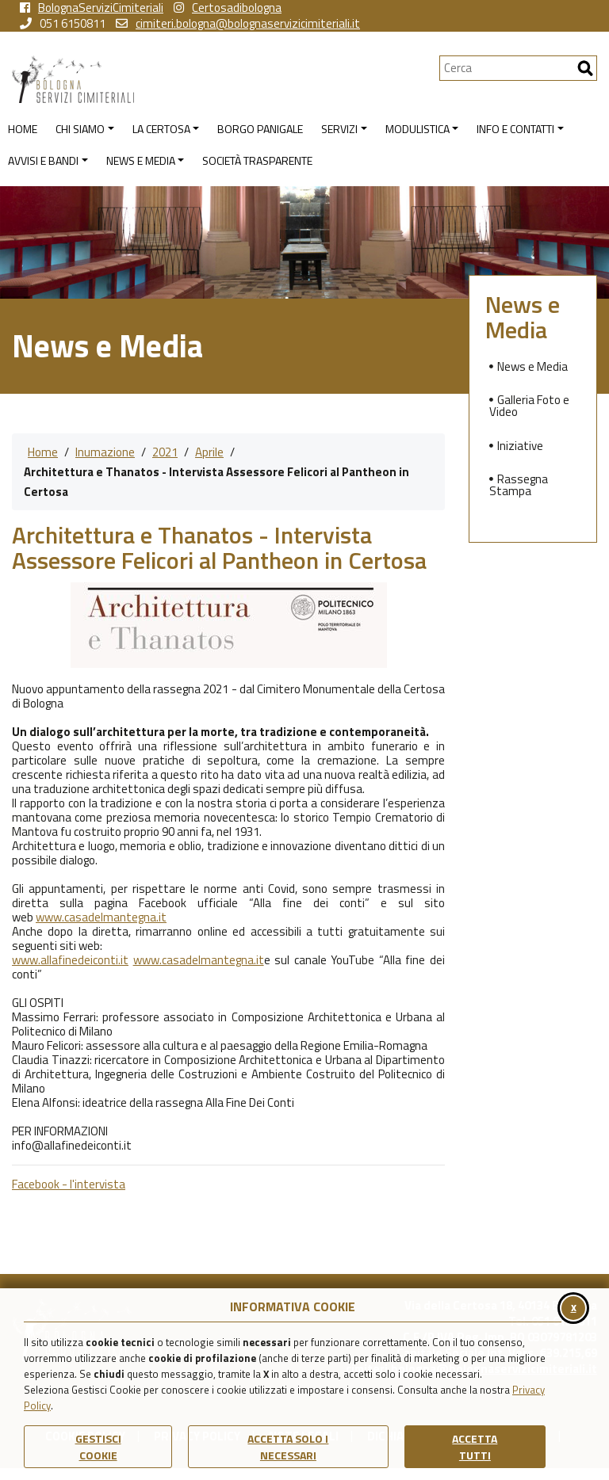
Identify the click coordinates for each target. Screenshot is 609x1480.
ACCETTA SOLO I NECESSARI (287, 1446)
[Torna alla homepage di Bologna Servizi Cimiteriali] (225, 79)
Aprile (209, 452)
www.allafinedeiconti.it (70, 960)
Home (43, 452)
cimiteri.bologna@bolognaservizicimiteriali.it (238, 24)
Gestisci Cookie (98, 1446)
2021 (165, 452)
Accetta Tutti (474, 1446)
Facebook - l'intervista (68, 1184)
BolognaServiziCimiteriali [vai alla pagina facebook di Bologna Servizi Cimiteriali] (91, 8)
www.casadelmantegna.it (101, 917)
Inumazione (105, 452)
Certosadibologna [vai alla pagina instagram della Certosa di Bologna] (228, 8)
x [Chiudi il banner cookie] (573, 1307)
